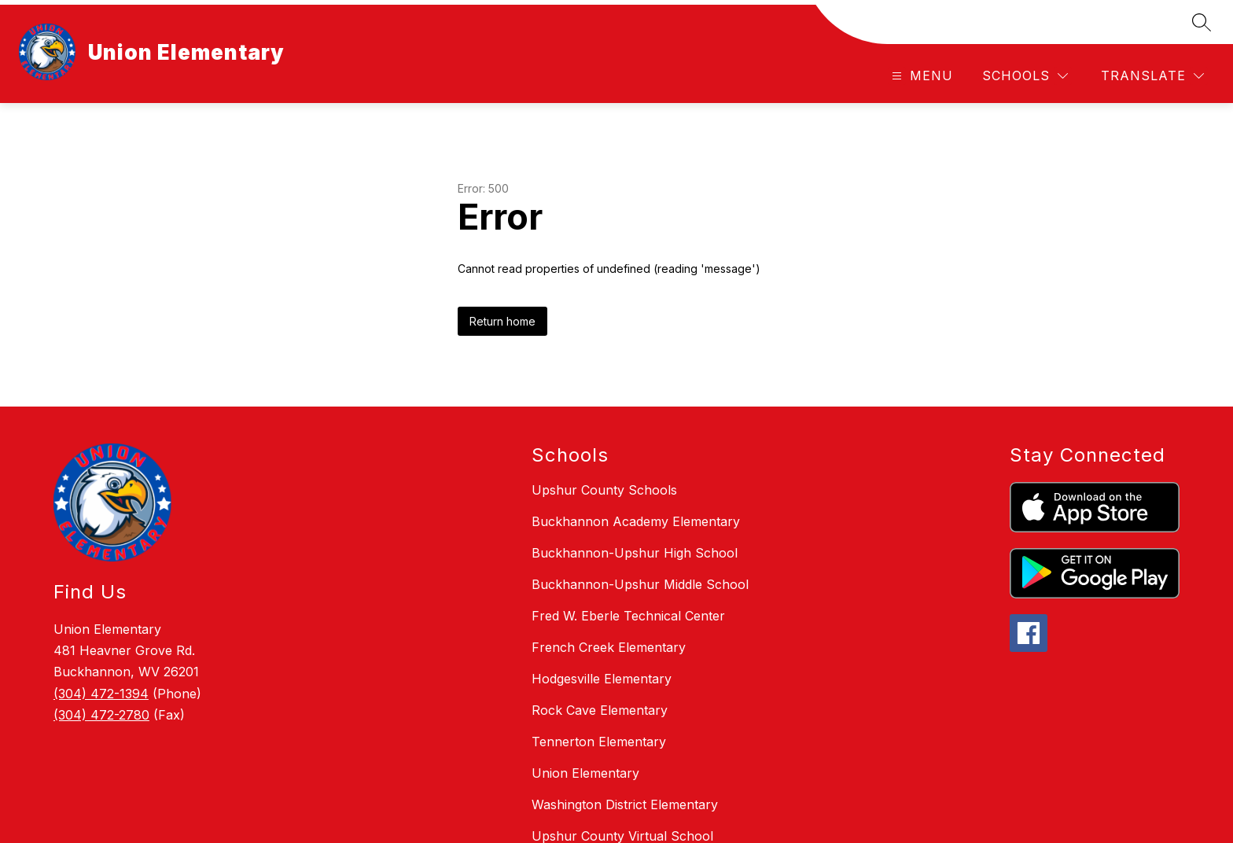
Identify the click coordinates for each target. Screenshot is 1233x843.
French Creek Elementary (609, 647)
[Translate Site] (1152, 76)
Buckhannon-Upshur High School (635, 553)
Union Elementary (585, 773)
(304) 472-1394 (101, 693)
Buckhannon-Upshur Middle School (640, 584)
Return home (502, 321)
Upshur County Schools (604, 490)
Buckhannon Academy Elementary (636, 521)
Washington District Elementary (625, 804)
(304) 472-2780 (101, 715)
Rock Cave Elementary (600, 710)
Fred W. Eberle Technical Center (628, 616)
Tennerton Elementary (599, 741)
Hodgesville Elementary (602, 679)
